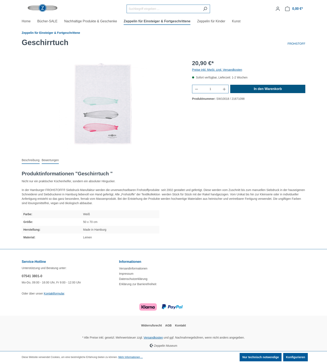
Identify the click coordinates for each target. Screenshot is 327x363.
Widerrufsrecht (151, 325)
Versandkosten (153, 337)
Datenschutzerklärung (133, 279)
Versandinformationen (133, 268)
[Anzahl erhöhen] (224, 89)
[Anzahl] (210, 89)
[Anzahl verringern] (196, 89)
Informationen (130, 261)
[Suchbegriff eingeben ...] (163, 9)
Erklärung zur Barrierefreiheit (137, 284)
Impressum (126, 273)
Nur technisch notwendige (260, 357)
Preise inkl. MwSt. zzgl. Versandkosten (217, 69)
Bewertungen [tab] (50, 160)
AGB (168, 325)
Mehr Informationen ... (130, 357)
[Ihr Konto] (278, 9)
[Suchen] (205, 9)
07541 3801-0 (32, 276)
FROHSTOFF (296, 43)
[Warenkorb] (294, 9)
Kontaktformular (54, 293)
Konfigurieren (295, 357)
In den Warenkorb (268, 89)
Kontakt (180, 325)
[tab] (31, 160)
